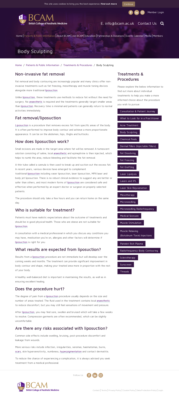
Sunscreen (125, 264)
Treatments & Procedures (77, 65)
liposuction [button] (51, 90)
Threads (124, 271)
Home (19, 35)
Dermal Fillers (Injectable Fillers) (138, 146)
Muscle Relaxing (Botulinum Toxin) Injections (136, 233)
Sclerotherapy (128, 257)
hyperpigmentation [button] (71, 351)
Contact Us (147, 23)
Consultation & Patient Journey (137, 111)
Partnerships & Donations (110, 35)
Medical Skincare (129, 215)
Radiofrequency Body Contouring (139, 250)
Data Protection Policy (147, 390)
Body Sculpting (128, 132)
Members (158, 35)
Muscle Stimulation (130, 222)
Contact (96, 390)
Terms (104, 390)
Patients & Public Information (39, 35)
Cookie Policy (129, 390)
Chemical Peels (128, 139)
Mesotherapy (127, 194)
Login (160, 390)
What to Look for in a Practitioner (139, 118)
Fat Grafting (127, 167)
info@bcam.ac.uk (119, 23)
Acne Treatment (129, 125)
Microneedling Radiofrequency (137, 208)
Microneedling (128, 201)
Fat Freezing (127, 160)
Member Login (156, 12)
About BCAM (63, 35)
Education (90, 35)
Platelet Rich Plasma (131, 243)
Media (148, 35)
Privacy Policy (114, 390)
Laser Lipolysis (128, 174)
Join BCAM (77, 35)
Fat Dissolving (128, 153)
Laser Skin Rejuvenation (133, 187)
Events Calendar (134, 35)
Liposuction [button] (21, 125)
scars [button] (18, 351)
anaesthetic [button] (35, 101)
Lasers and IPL (128, 181)
